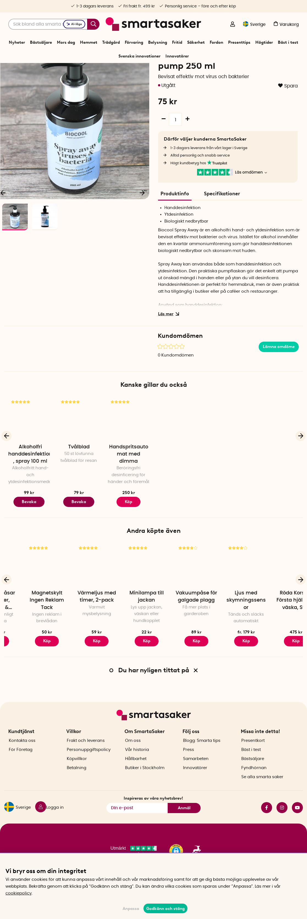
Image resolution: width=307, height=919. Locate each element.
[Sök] (53, 24)
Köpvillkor (77, 775)
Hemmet (88, 42)
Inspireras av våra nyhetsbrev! (153, 813)
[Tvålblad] (78, 450)
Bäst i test (288, 42)
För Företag (20, 766)
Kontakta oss (22, 757)
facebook (266, 823)
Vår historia (137, 766)
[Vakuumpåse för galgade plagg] (228, 596)
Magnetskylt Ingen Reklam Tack (79, 631)
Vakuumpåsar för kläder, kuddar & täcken (29, 632)
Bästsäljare (41, 42)
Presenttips (239, 42)
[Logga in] (232, 25)
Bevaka (29, 533)
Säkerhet (196, 42)
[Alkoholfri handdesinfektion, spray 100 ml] (29, 450)
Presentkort (253, 757)
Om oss (133, 757)
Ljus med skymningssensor (278, 631)
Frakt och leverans (86, 757)
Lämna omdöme (279, 378)
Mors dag (66, 42)
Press (188, 766)
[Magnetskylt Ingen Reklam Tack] (78, 596)
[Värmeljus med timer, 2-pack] (128, 596)
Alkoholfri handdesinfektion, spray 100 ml (30, 485)
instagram (281, 823)
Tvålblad (79, 478)
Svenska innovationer (139, 56)
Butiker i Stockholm (144, 784)
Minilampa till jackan (178, 628)
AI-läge (74, 24)
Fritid (177, 42)
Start (94, 70)
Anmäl (184, 823)
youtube (297, 823)
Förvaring (134, 42)
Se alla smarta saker (262, 793)
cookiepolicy (18, 893)
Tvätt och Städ (132, 70)
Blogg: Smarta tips (201, 757)
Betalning (76, 784)
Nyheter (17, 42)
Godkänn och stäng (165, 908)
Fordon (216, 42)
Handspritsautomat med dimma (128, 485)
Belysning (157, 42)
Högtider (264, 42)
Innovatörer (177, 56)
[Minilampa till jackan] (178, 596)
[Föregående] (6, 467)
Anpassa (131, 908)
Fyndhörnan (254, 784)
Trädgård (111, 42)
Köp (29, 672)
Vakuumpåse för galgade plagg (228, 628)
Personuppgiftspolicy (88, 766)
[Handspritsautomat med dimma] (128, 450)
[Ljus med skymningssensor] (278, 596)
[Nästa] (142, 224)
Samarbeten (196, 775)
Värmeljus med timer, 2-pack (128, 628)
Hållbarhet (135, 775)
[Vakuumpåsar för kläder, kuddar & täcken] (29, 596)
